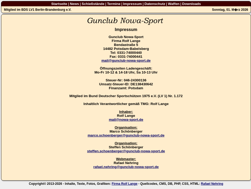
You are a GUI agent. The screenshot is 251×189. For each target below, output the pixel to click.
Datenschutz (154, 4)
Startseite (59, 4)
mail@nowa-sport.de (126, 120)
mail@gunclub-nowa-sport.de (125, 60)
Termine (114, 4)
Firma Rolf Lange (124, 184)
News (74, 4)
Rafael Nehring (212, 184)
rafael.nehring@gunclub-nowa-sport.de (126, 167)
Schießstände (93, 4)
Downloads (191, 4)
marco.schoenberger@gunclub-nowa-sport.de (126, 135)
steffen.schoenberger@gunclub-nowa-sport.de (126, 151)
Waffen (173, 4)
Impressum (132, 4)
